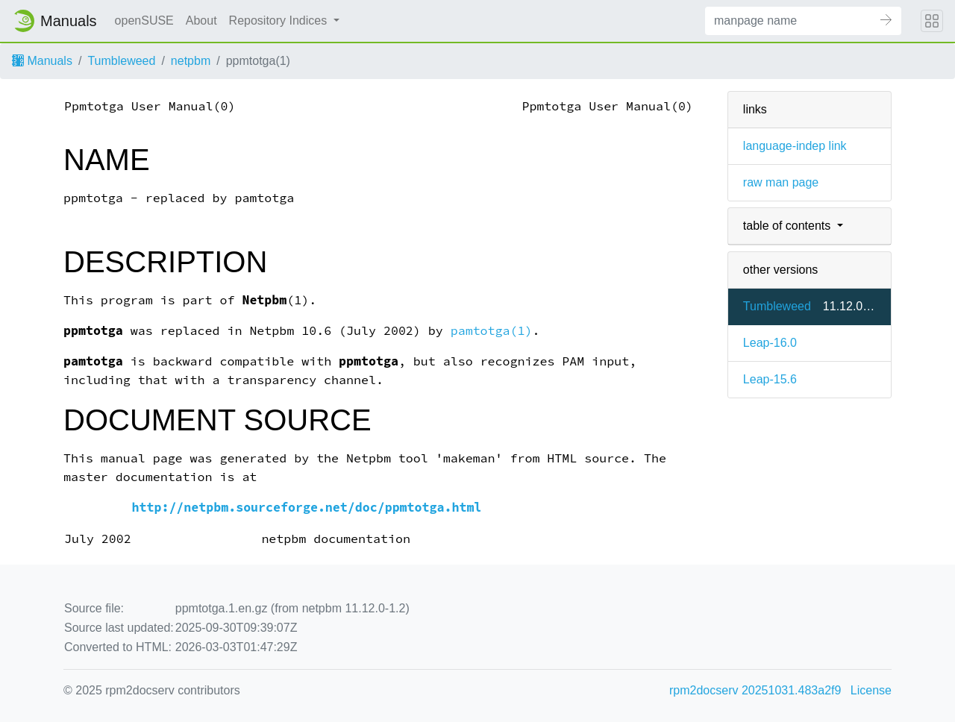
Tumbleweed (121, 60)
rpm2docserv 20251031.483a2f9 (755, 690)
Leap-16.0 (770, 342)
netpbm (190, 60)
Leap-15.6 (770, 379)
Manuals (42, 60)
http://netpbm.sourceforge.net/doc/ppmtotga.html (307, 507)
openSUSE (144, 20)
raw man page (780, 182)
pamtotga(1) (492, 331)
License (871, 690)
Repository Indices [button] (280, 20)
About (201, 20)
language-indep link (795, 145)
